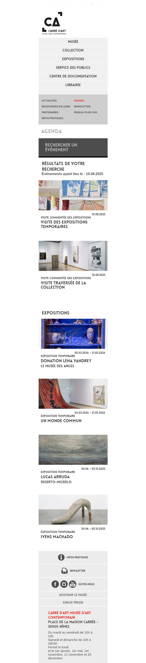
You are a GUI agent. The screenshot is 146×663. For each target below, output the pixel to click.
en (92, 4)
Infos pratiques (64, 4)
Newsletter (77, 571)
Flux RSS (74, 5)
